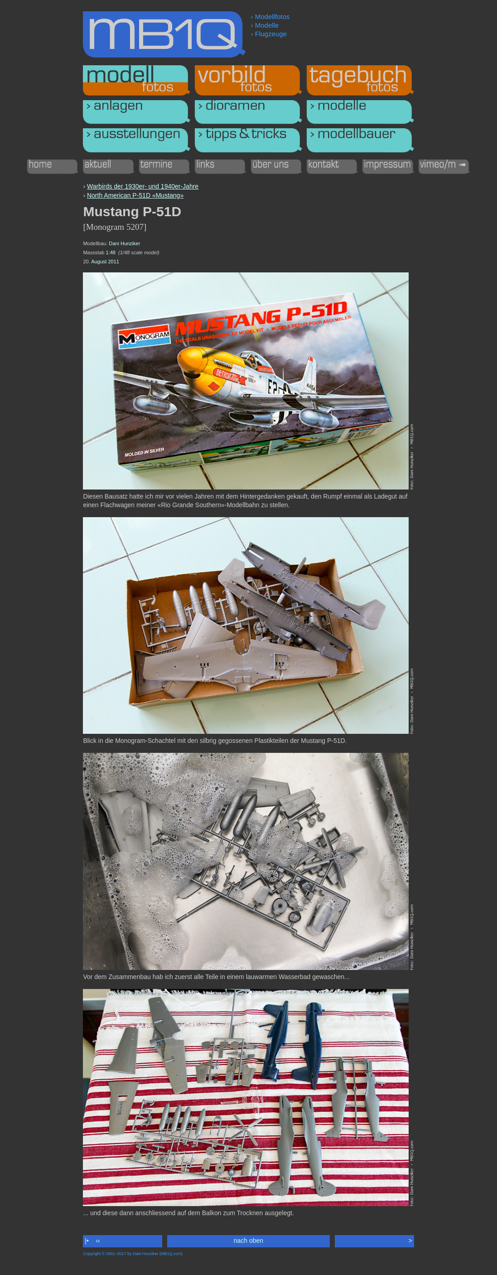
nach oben (248, 1240)
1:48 (111, 252)
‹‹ (98, 1240)
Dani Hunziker (124, 243)
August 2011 (105, 261)
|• (86, 1240)
